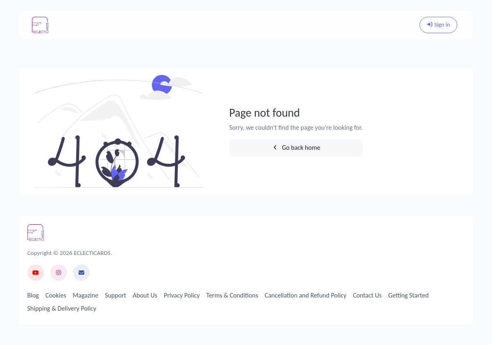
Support (115, 295)
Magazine (85, 295)
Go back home (296, 147)
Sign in (438, 24)
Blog (33, 295)
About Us (145, 295)
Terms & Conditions (232, 295)
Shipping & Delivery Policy (61, 308)
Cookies (55, 295)
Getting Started (408, 295)
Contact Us (367, 295)
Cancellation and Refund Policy (305, 295)
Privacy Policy (182, 295)
